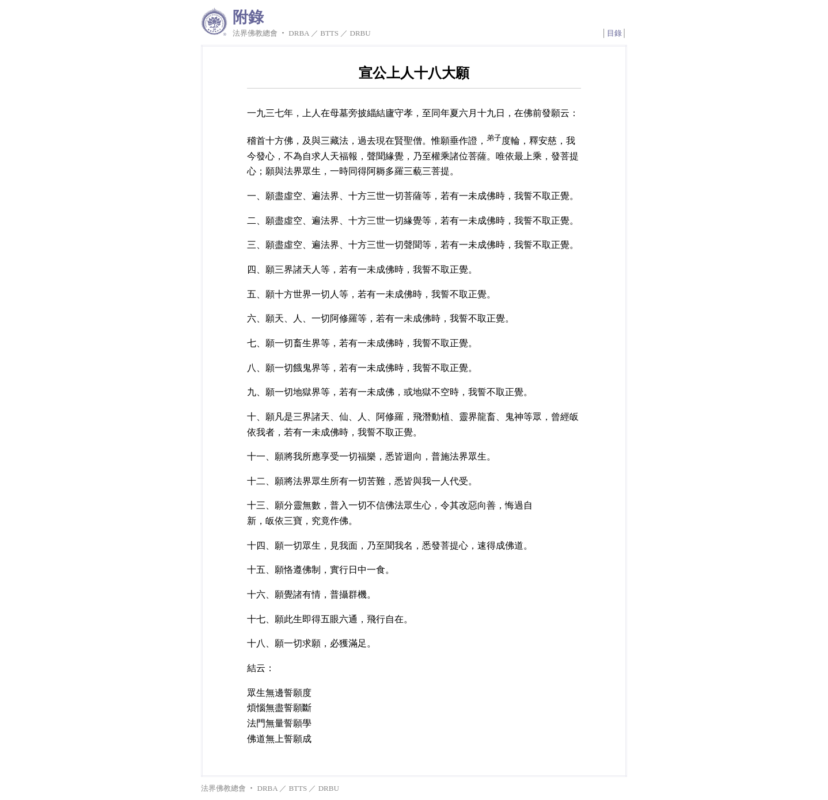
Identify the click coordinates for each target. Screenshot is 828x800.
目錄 (614, 33)
